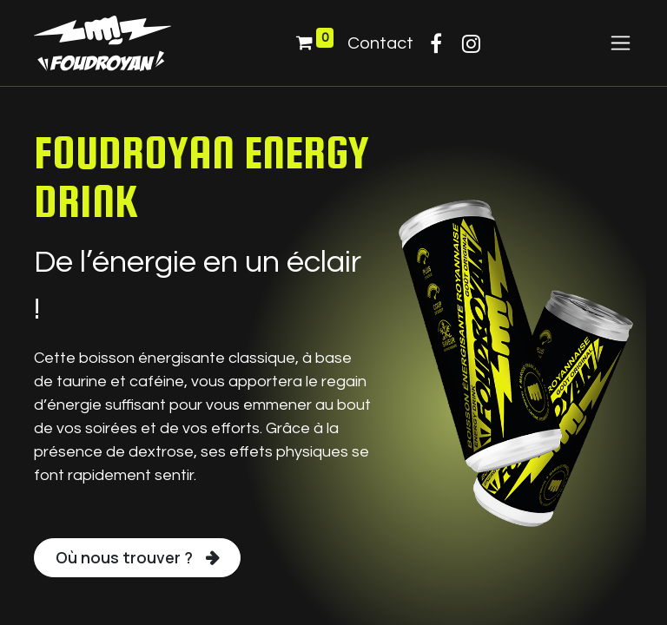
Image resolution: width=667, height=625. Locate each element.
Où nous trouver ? (124, 557)
